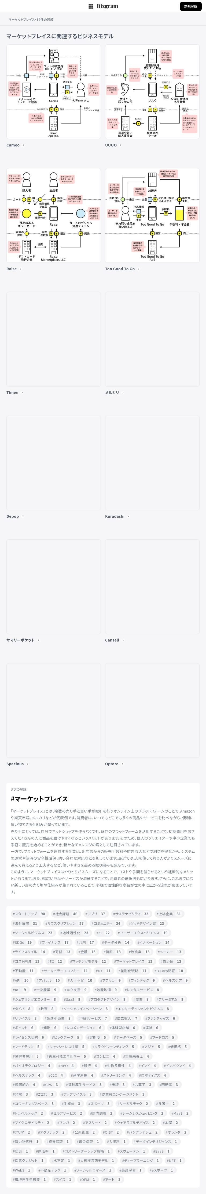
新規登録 (190, 6)
